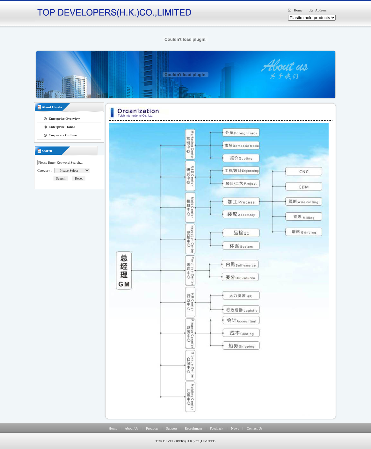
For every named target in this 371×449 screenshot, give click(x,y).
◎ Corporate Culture (60, 135)
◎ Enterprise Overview (62, 118)
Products (152, 428)
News (235, 428)
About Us (131, 428)
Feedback (216, 428)
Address (321, 10)
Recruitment (193, 428)
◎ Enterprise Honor (59, 127)
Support (171, 428)
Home (298, 10)
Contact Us (254, 428)
